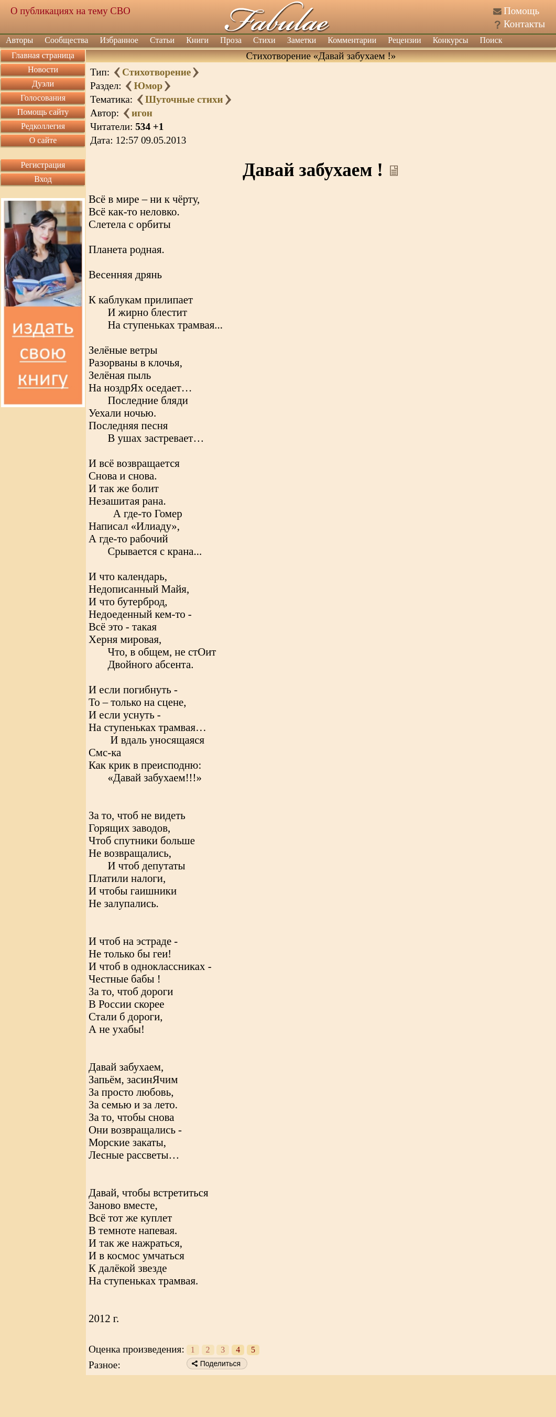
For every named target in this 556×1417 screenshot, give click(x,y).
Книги (197, 40)
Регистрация (43, 164)
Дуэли (43, 83)
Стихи (264, 40)
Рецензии (404, 40)
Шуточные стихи (184, 99)
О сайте (43, 140)
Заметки (302, 40)
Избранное (119, 40)
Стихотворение (156, 72)
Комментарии (352, 40)
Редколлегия (43, 126)
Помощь (521, 10)
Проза (231, 40)
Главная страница (43, 55)
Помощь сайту (43, 111)
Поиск (491, 40)
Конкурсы (450, 40)
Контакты (524, 23)
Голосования (43, 97)
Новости (43, 69)
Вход (43, 179)
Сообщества (66, 40)
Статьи (162, 40)
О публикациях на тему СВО (70, 10)
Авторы (19, 40)
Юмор (148, 85)
